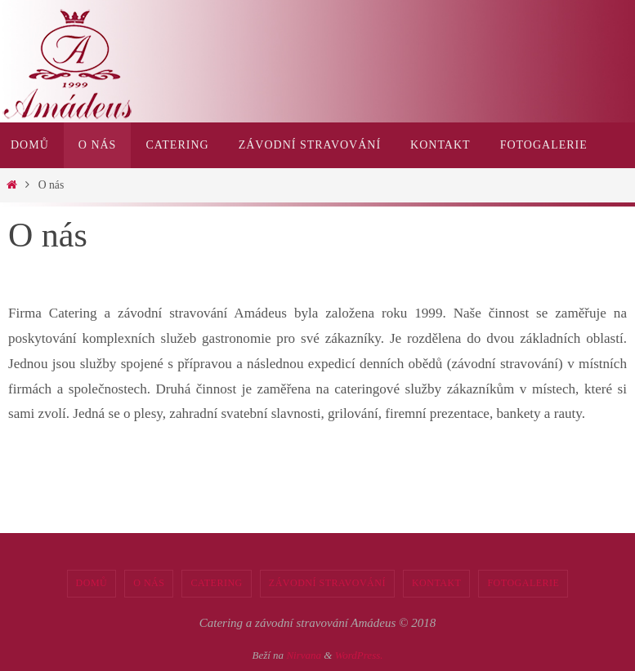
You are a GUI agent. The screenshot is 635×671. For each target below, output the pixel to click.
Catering (216, 583)
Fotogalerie (523, 583)
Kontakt (437, 583)
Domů (92, 583)
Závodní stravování (327, 583)
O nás (148, 583)
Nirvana (303, 655)
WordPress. (359, 655)
